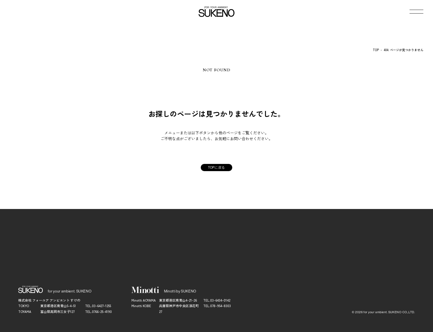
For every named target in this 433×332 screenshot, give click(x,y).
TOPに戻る (216, 167)
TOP (376, 50)
